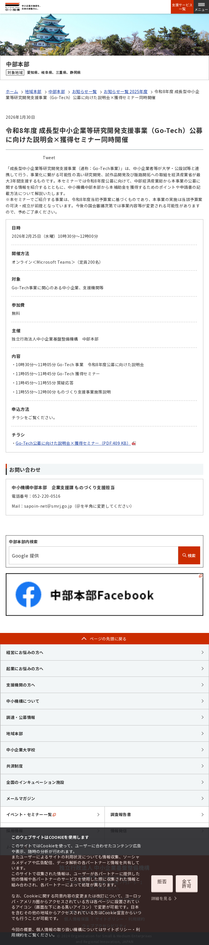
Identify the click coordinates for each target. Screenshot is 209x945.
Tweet (49, 157)
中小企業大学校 (20, 750)
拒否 (162, 884)
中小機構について (22, 701)
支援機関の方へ (20, 685)
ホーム (12, 91)
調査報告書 (120, 814)
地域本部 (33, 91)
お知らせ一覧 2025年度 (125, 91)
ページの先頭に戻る (108, 638)
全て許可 (186, 884)
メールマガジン (20, 798)
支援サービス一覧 (182, 6)
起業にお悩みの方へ (25, 668)
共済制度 (14, 766)
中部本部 (56, 91)
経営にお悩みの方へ (25, 652)
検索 (189, 555)
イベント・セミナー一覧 (31, 814)
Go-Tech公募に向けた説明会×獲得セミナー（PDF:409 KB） (76, 443)
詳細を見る (161, 895)
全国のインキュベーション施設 (35, 782)
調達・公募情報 (20, 717)
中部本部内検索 (23, 542)
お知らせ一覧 (84, 91)
